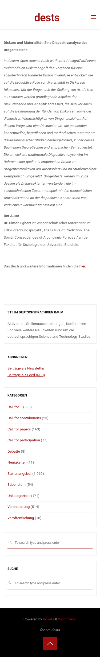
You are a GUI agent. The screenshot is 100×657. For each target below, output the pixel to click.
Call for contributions (24, 418)
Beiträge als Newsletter (26, 368)
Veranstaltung (18, 506)
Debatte (13, 451)
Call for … (14, 407)
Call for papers (19, 429)
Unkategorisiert (19, 495)
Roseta (48, 619)
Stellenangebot (19, 473)
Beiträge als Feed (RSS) (26, 375)
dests (46, 17)
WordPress (67, 619)
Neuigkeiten (16, 462)
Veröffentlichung (20, 518)
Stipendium (16, 484)
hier (82, 266)
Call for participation (23, 440)
